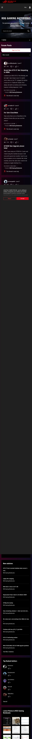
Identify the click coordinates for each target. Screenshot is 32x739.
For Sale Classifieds (11, 113)
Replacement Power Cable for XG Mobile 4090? (15, 595)
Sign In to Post (16, 50)
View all (5, 701)
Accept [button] (22, 198)
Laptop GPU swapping (8, 578)
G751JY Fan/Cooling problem (10, 637)
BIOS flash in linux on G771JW (10, 586)
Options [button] (30, 40)
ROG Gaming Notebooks (16, 92)
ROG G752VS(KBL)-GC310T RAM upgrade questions (16, 645)
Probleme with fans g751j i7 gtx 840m (12, 629)
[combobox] (16, 31)
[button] (7, 721)
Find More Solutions (8, 652)
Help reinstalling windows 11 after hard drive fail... (16, 611)
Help (25, 7)
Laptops (4, 40)
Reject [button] (9, 198)
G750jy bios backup (8, 603)
